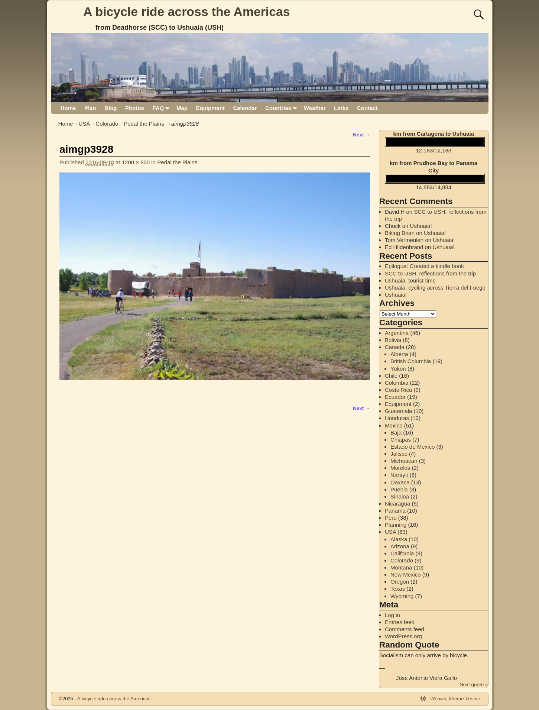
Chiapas (400, 439)
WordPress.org (403, 636)
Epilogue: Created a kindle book (424, 266)
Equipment (210, 108)
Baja (396, 432)
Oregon (399, 581)
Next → (361, 135)
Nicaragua (397, 503)
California (402, 553)
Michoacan (404, 461)
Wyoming (401, 596)
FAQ (162, 108)
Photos (134, 108)
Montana (401, 567)
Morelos (400, 468)
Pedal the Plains (144, 123)
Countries (282, 108)
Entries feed (400, 622)
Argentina (397, 333)
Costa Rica (398, 390)
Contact (367, 108)
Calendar (245, 108)
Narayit (399, 475)
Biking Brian (400, 233)
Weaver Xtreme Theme (455, 698)
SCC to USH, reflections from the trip (430, 273)
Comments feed (404, 629)
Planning (395, 525)
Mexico (394, 425)
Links (341, 108)
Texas (397, 588)
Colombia (396, 383)
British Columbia (410, 361)
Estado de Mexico (412, 446)
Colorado (106, 123)
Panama (395, 510)
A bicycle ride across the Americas (186, 11)
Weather (315, 108)
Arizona (399, 546)
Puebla (399, 489)
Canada (395, 347)
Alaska (398, 539)
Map (182, 108)
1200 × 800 (136, 162)
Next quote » (474, 684)
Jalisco (399, 454)
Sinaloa (399, 496)
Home (68, 108)
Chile (391, 375)
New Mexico (405, 574)
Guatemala (398, 411)
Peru (391, 517)
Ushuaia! (421, 226)
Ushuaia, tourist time (410, 280)
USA (84, 123)
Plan (90, 108)
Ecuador (395, 397)
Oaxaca (400, 482)
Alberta (399, 354)
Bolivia (393, 340)
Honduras (397, 418)
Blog (110, 108)
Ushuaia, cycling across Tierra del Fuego (435, 287)
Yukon (398, 368)
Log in (392, 615)
